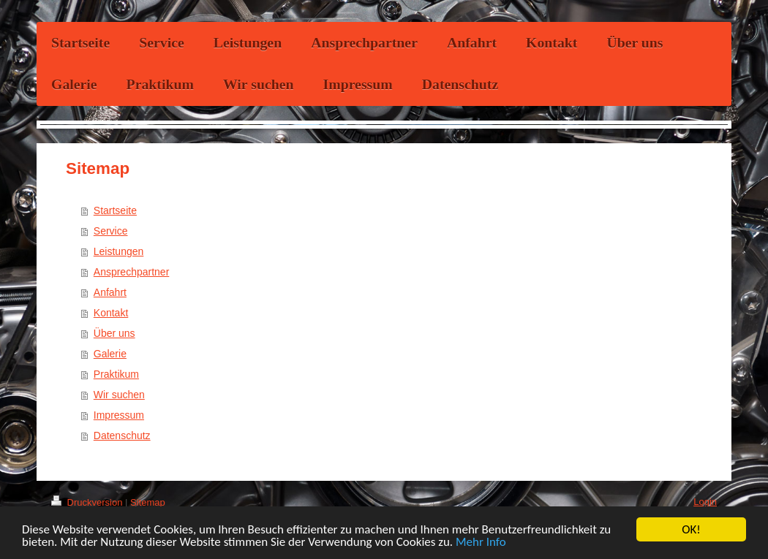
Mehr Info (481, 542)
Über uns (114, 333)
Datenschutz (122, 435)
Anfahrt (110, 292)
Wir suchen (119, 394)
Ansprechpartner (132, 272)
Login (705, 501)
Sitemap (147, 502)
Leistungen (119, 251)
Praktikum (116, 374)
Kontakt (111, 313)
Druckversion (88, 502)
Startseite (115, 210)
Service (111, 231)
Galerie (110, 354)
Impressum (119, 415)
